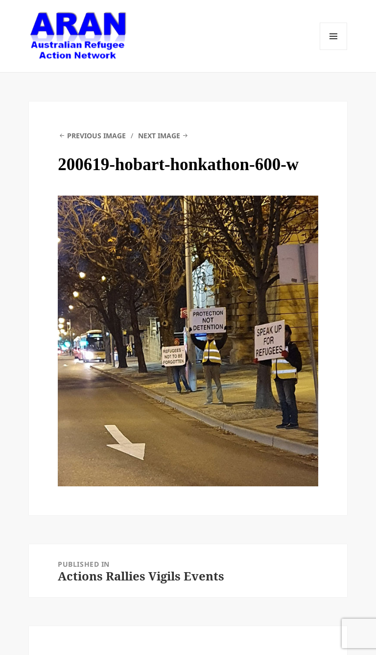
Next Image (159, 135)
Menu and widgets (333, 36)
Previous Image (96, 135)
